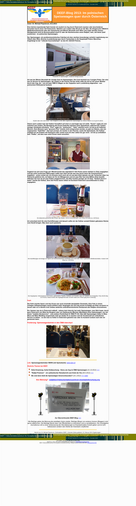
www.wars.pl (71, 363)
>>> (98, 370)
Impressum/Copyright (92, 442)
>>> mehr (84, 376)
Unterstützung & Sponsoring (82, 441)
